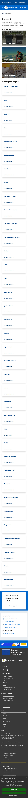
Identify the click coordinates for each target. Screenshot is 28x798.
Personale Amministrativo (9, 687)
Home (3, 13)
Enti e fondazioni (7, 683)
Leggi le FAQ (6, 757)
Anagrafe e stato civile (8, 696)
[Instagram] (6, 670)
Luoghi (4, 724)
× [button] (26, 777)
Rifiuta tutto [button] (14, 793)
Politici (4, 685)
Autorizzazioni (6, 707)
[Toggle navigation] (3, 7)
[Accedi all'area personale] (19, 2)
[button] (14, 795)
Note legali (5, 773)
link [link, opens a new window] (5, 786)
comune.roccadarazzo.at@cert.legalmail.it (13, 745)
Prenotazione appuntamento (9, 753)
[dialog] (14, 787)
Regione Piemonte (6, 2)
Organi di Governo (7, 676)
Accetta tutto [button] (14, 789)
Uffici (4, 680)
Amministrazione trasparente (10, 768)
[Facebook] (3, 670)
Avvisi (4, 718)
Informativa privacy (7, 770)
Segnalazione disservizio (8, 755)
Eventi (4, 726)
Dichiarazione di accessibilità (9, 775)
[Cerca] (25, 7)
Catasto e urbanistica (8, 700)
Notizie (4, 713)
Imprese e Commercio (8, 698)
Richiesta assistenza (8, 760)
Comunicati (5, 716)
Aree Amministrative (8, 678)
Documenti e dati (7, 689)
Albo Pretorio (6, 766)
